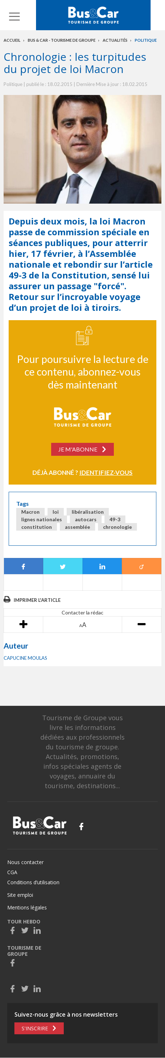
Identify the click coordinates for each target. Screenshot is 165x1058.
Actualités (115, 40)
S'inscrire (35, 1028)
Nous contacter (25, 862)
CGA (12, 872)
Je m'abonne (77, 449)
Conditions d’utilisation (33, 882)
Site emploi (20, 894)
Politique (146, 40)
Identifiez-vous (106, 472)
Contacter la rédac (82, 612)
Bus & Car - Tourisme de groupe (61, 40)
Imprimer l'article (37, 600)
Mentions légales (27, 907)
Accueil (12, 40)
